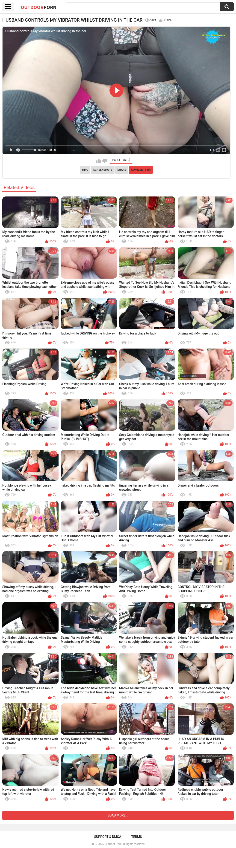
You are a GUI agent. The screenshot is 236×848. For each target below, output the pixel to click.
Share (121, 169)
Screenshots (102, 169)
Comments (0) (141, 169)
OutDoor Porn (113, 844)
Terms (136, 837)
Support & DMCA (107, 837)
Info (85, 169)
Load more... (118, 815)
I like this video (98, 161)
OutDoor (38, 7)
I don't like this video (104, 161)
